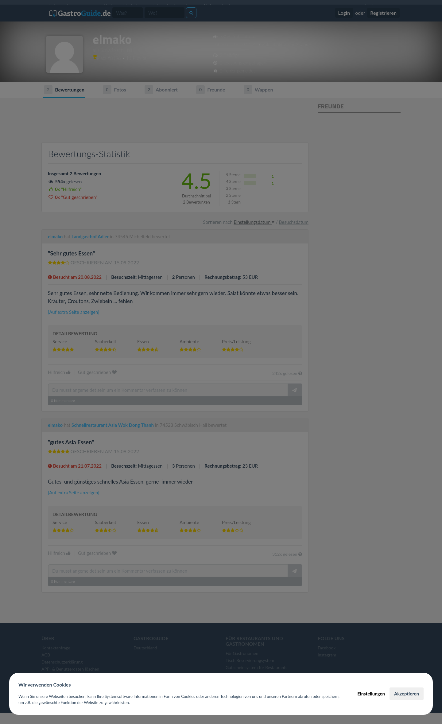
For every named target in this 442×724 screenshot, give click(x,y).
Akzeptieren (406, 693)
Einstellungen (371, 693)
